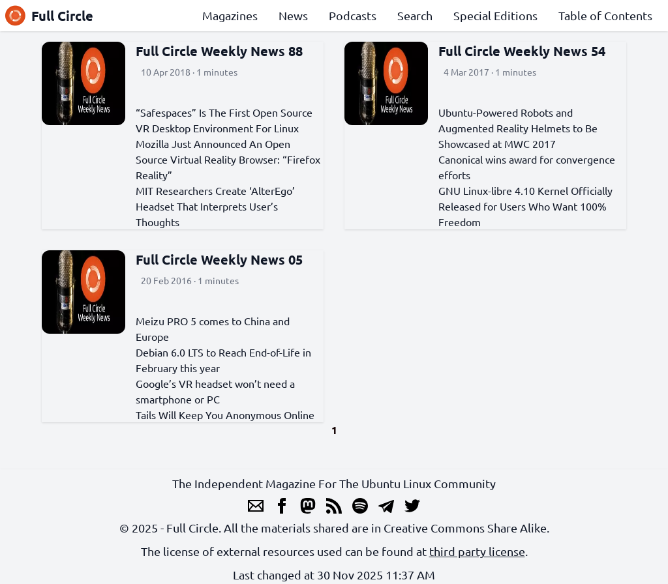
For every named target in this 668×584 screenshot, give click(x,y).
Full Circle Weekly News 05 (219, 259)
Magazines (230, 15)
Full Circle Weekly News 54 (521, 50)
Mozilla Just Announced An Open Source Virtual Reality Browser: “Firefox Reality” (228, 159)
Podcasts (352, 15)
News (293, 15)
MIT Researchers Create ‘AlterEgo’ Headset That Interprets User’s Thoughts (215, 206)
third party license (477, 551)
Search (415, 15)
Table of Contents (605, 15)
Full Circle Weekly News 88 (219, 50)
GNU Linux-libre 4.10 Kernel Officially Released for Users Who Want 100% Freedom (525, 206)
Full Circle (49, 15)
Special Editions (495, 15)
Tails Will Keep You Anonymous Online (225, 414)
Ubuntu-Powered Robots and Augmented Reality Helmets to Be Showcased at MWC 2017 (518, 128)
